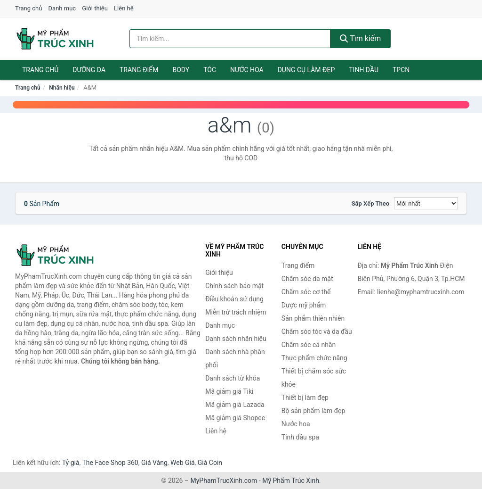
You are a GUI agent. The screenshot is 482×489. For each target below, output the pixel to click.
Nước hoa (247, 70)
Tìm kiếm (360, 38)
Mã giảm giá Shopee (235, 418)
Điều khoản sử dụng (234, 299)
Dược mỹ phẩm (303, 305)
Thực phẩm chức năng (314, 358)
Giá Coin (210, 462)
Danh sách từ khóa (232, 378)
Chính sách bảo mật (234, 286)
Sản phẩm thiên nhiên (313, 318)
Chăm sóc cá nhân (308, 344)
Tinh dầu (363, 70)
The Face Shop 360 (110, 462)
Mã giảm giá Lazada (235, 404)
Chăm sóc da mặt (307, 278)
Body (181, 70)
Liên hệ (124, 8)
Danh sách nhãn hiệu (235, 338)
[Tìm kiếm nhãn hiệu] (229, 38)
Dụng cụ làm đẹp (306, 70)
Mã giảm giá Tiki (229, 391)
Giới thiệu (94, 8)
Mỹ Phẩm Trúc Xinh (290, 480)
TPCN (401, 70)
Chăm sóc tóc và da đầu (316, 331)
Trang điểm (139, 70)
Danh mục (62, 8)
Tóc (209, 70)
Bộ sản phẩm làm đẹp (313, 410)
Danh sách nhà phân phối (235, 358)
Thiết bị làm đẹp (305, 397)
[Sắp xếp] (426, 203)
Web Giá (182, 462)
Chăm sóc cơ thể (306, 292)
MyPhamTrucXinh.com (224, 480)
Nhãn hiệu (61, 87)
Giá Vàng (154, 462)
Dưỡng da (88, 70)
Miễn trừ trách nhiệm (235, 312)
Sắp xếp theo (370, 203)
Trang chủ (28, 8)
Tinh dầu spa (300, 437)
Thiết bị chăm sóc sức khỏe (313, 377)
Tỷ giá (71, 462)
